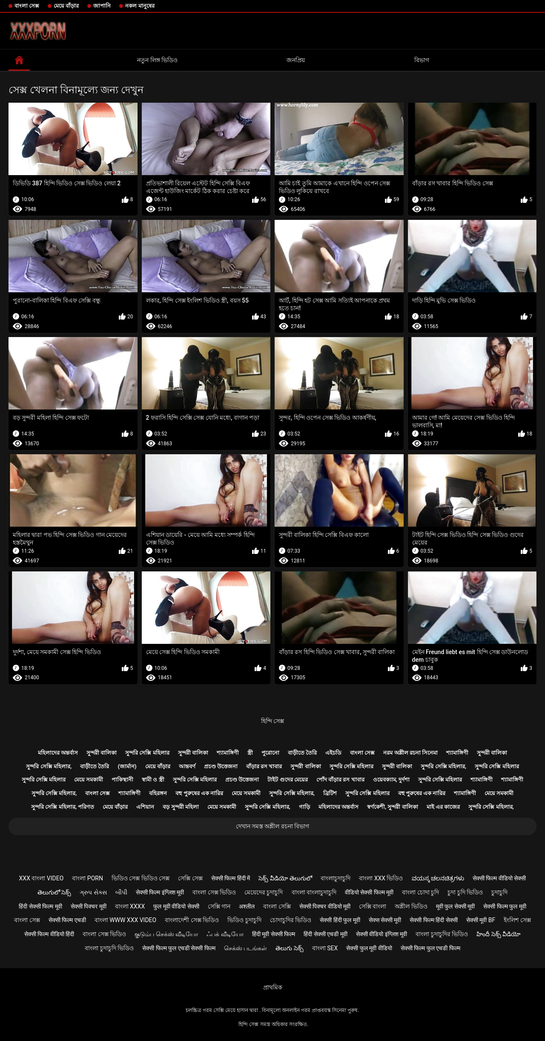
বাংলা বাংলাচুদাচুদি (314, 892)
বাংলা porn (87, 878)
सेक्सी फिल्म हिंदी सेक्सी (433, 920)
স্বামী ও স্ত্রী (153, 779)
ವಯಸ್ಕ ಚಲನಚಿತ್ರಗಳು (438, 878)
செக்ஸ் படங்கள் (245, 948)
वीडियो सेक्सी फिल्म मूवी (369, 892)
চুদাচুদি (499, 892)
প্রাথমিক (272, 987)
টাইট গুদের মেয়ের (287, 779)
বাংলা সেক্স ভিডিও (214, 892)
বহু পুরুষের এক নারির (199, 793)
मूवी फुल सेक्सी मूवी (455, 906)
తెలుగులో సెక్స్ (54, 892)
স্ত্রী (250, 753)
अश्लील (247, 906)
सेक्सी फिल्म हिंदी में (230, 878)
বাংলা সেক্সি (276, 906)
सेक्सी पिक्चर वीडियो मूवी (324, 906)
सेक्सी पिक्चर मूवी (88, 906)
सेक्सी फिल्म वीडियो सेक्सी (499, 878)
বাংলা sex (325, 948)
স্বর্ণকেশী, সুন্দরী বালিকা (392, 807)
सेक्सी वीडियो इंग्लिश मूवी (381, 934)
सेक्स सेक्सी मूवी (385, 920)
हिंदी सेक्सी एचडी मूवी (325, 934)
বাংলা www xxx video (126, 920)
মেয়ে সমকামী (88, 779)
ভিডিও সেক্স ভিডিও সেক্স (140, 878)
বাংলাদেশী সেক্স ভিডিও (192, 920)
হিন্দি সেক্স (272, 721)
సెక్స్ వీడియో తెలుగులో (285, 878)
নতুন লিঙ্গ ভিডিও (157, 60)
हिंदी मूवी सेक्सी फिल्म (273, 934)
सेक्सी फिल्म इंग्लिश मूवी (160, 892)
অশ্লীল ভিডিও (411, 906)
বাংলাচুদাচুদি (335, 878)
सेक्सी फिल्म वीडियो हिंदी (49, 934)
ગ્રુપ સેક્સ (93, 892)
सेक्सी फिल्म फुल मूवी (504, 906)
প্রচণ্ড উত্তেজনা (221, 766)
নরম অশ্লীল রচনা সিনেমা (410, 753)
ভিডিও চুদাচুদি (244, 920)
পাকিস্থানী (122, 779)
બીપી (121, 892)
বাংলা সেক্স (26, 6)
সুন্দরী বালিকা (101, 753)
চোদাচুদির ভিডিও (290, 920)
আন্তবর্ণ (187, 766)
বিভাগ (421, 60)
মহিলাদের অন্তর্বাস (58, 753)
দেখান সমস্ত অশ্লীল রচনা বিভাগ (273, 826)
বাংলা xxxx (130, 906)
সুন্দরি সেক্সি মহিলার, (49, 766)
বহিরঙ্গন (158, 793)
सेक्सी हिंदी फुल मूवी (340, 920)
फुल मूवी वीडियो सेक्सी (176, 906)
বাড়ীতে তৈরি (302, 753)
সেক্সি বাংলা (372, 906)
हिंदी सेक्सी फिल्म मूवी (40, 906)
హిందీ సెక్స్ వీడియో (498, 934)
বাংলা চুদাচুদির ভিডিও (442, 934)
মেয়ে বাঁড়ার (66, 6)
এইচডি (333, 753)
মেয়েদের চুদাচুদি (263, 892)
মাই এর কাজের (443, 807)
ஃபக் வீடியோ (225, 934)
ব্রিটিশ (330, 793)
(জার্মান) (127, 766)
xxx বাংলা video (41, 878)
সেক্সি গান (219, 906)
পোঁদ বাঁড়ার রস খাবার (340, 779)
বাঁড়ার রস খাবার (264, 766)
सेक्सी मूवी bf (480, 920)
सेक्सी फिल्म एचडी (67, 920)
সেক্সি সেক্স (190, 878)
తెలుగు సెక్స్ (289, 948)
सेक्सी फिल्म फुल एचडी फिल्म (430, 948)
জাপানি (102, 6)
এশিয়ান (145, 807)
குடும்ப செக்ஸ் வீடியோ (166, 934)
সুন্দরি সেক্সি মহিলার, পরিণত (62, 807)
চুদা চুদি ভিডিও (465, 892)
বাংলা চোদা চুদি (420, 892)
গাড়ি (304, 807)
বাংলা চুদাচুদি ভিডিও (109, 948)
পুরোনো (270, 753)
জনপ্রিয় (296, 60)
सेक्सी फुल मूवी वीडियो (369, 948)
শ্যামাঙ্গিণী (228, 753)
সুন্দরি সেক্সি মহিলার (147, 753)
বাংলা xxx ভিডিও (381, 878)
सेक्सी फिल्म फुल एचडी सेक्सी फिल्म (178, 948)
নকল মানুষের (139, 6)
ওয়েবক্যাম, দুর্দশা (391, 779)
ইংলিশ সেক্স (517, 920)
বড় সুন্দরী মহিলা (180, 807)
